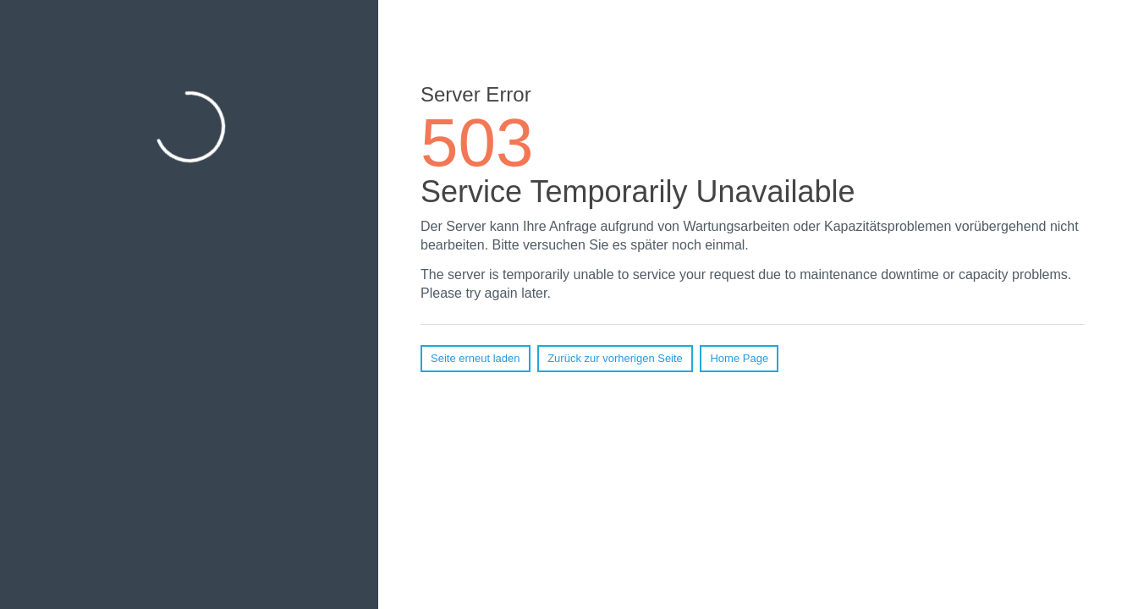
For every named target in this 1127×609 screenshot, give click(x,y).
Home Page (739, 358)
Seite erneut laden (475, 358)
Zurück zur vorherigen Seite (615, 358)
